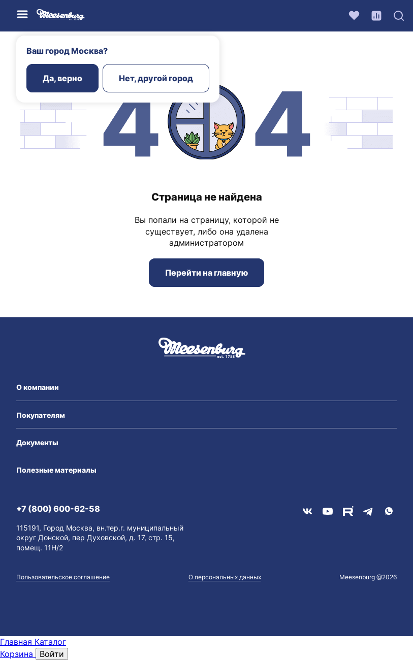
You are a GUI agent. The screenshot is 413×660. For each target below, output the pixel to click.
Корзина (18, 654)
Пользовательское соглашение (63, 577)
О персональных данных (224, 577)
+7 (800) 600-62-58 (58, 509)
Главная (17, 642)
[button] (206, 387)
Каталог (50, 642)
